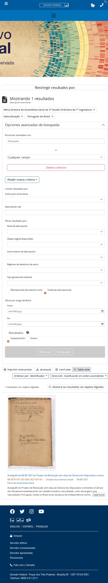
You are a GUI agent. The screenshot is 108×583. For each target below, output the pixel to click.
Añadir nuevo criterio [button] (21, 180)
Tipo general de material (19, 277)
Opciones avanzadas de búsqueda (32, 125)
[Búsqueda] (56, 141)
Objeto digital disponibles (20, 238)
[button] (93, 5)
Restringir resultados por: (55, 87)
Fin (8, 318)
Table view (82, 369)
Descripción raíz (13, 206)
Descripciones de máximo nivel (26, 289)
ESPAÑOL (28, 526)
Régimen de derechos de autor (23, 264)
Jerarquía (43, 369)
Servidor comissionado (22, 548)
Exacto (33, 338)
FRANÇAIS (42, 526)
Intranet (16, 536)
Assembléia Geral (25, 482)
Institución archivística (16, 193)
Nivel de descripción (17, 226)
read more (98, 494)
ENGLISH (15, 526)
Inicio (10, 305)
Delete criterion (56, 167)
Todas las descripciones (59, 289)
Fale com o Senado (22, 565)
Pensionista (16, 557)
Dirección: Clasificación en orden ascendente (78, 376)
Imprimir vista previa (18, 369)
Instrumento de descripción (21, 251)
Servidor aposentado (21, 553)
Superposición (18, 338)
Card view (63, 369)
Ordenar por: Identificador (29, 376)
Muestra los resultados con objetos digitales (76, 387)
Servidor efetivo (18, 543)
